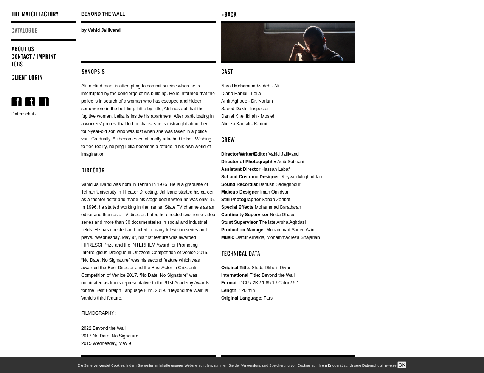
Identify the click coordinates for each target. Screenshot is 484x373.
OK (401, 365)
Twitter (30, 101)
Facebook (16, 101)
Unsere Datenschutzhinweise (372, 365)
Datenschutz (24, 114)
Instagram (44, 101)
